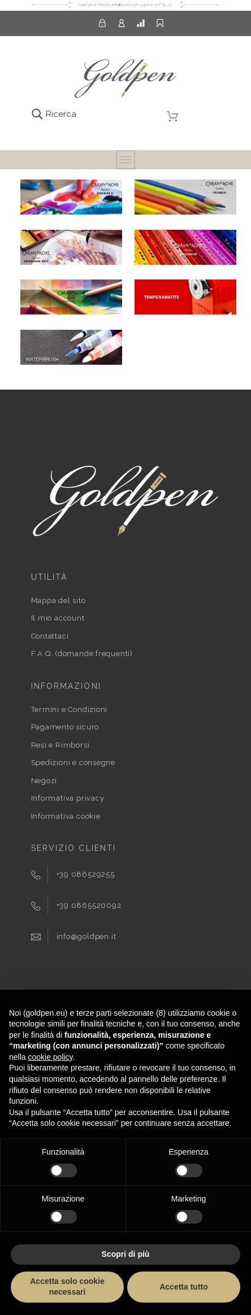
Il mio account (58, 618)
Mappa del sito (58, 600)
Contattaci (50, 636)
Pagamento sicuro (65, 727)
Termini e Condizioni (69, 709)
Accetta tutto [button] (183, 1286)
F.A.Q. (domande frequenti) (82, 653)
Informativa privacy (68, 798)
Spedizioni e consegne (73, 762)
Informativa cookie (66, 816)
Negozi (44, 780)
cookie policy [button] (50, 1056)
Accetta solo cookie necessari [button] (67, 1287)
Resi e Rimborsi (60, 745)
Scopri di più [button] (126, 1254)
